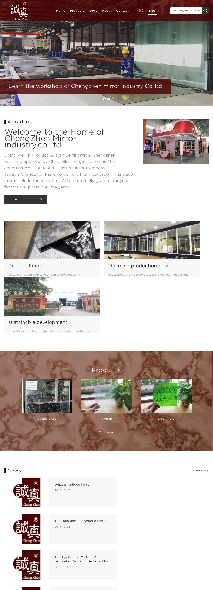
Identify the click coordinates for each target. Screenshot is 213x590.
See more (106, 373)
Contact (122, 10)
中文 (141, 10)
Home (60, 10)
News (93, 10)
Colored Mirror (50, 527)
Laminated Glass (51, 547)
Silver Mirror (48, 537)
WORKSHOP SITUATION (14, 522)
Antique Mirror (49, 521)
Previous (4, 58)
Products (77, 10)
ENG (152, 10)
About (107, 10)
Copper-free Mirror (53, 542)
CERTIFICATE (15, 527)
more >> (202, 412)
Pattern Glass (48, 532)
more (13, 199)
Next (208, 58)
